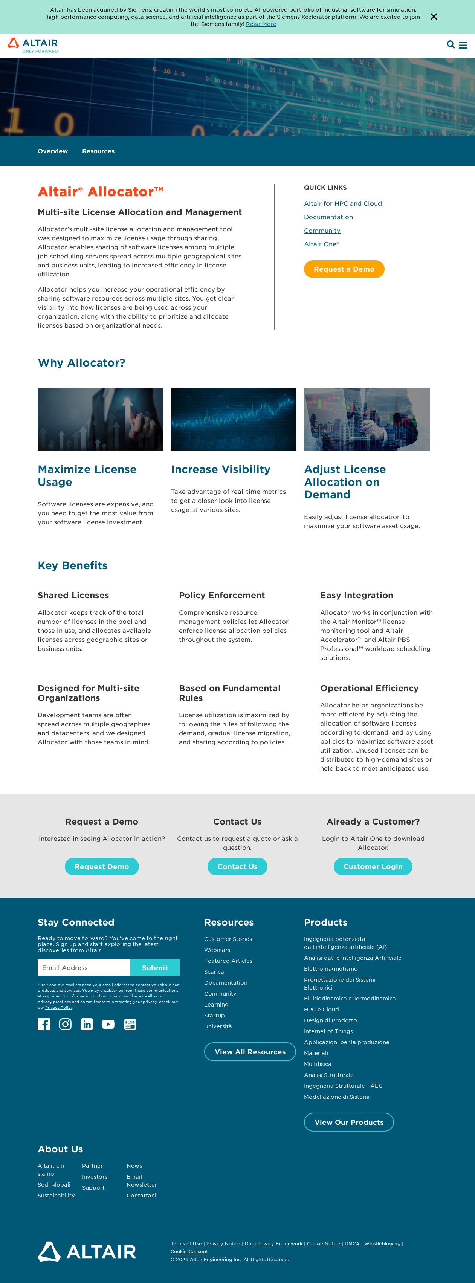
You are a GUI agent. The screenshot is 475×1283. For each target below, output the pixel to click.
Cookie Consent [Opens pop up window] (189, 1251)
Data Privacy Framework (273, 1243)
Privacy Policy (58, 1007)
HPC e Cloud (321, 1009)
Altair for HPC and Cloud (343, 203)
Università (218, 1026)
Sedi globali (54, 1184)
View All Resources (250, 1052)
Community (322, 230)
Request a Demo (344, 269)
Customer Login (373, 866)
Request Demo (102, 866)
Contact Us (237, 866)
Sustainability (56, 1195)
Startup (214, 1015)
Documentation (328, 216)
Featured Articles (228, 960)
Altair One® (321, 243)
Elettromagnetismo (331, 968)
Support (93, 1187)
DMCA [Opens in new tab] (352, 1243)
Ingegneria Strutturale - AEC (343, 1085)
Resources (98, 150)
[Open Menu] (462, 45)
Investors (94, 1176)
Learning (216, 1004)
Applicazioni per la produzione (346, 1042)
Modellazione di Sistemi (337, 1096)
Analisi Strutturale (329, 1074)
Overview (53, 150)
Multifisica (317, 1063)
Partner (92, 1165)
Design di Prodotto (330, 1020)
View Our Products (349, 1122)
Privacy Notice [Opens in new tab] (223, 1243)
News (134, 1165)
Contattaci (141, 1195)
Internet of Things (328, 1031)
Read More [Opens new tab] (261, 23)
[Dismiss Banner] (434, 17)
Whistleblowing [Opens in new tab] (382, 1243)
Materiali (316, 1052)
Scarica (214, 971)
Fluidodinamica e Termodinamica (350, 998)
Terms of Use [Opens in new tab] (186, 1243)
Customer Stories (228, 938)
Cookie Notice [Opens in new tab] (323, 1243)
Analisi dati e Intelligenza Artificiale (353, 957)
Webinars (217, 949)
